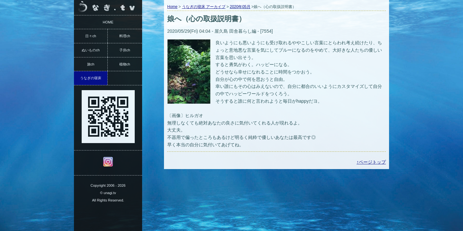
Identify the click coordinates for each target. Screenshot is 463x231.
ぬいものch (91, 50)
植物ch (124, 64)
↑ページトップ (371, 162)
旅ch (91, 64)
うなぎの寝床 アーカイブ (203, 6)
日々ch (90, 36)
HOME (108, 22)
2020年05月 (240, 6)
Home (172, 6)
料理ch (124, 36)
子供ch (124, 50)
